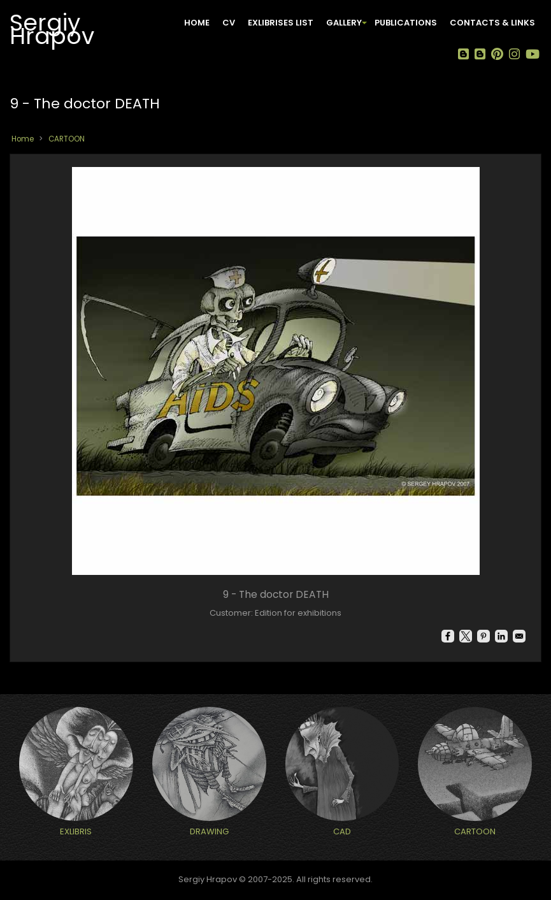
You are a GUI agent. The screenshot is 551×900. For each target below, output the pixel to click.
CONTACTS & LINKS (492, 23)
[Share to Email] (519, 636)
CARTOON (66, 139)
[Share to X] (465, 636)
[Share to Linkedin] (501, 636)
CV (228, 23)
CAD (342, 831)
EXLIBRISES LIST (280, 23)
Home (197, 23)
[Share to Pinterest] (483, 636)
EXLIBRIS (76, 831)
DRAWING (209, 831)
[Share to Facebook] (447, 636)
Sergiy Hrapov (52, 26)
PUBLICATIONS (406, 23)
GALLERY (347, 28)
